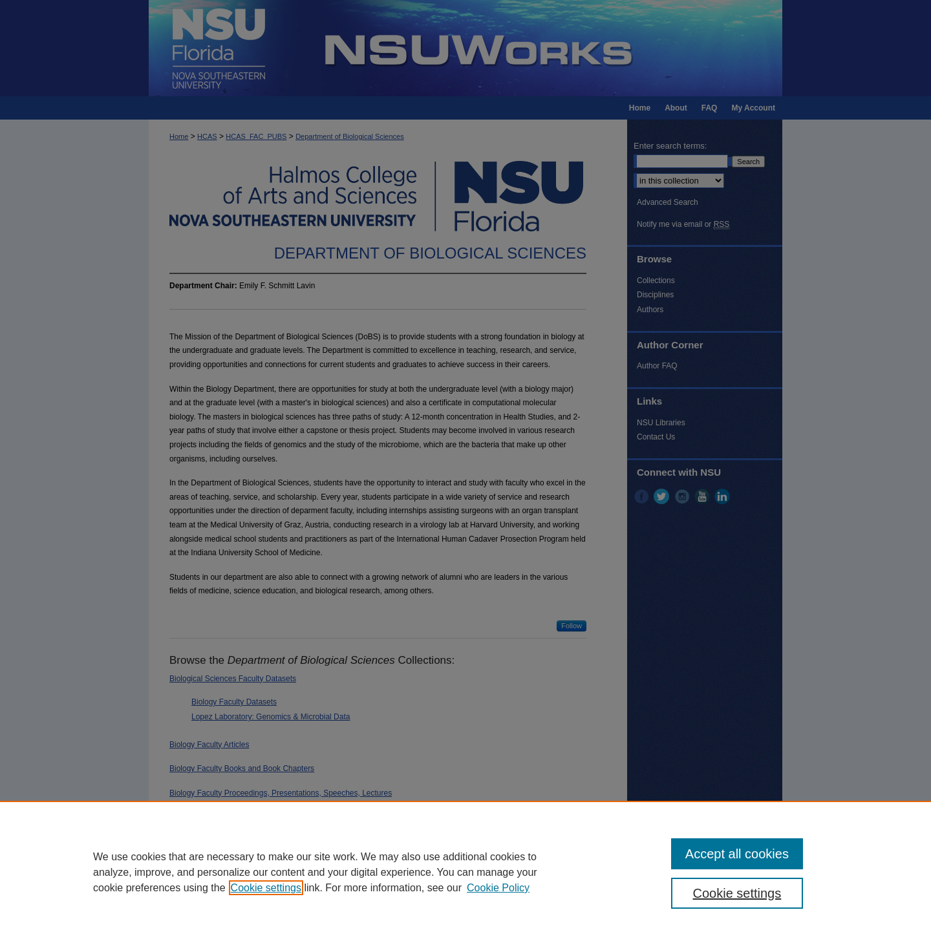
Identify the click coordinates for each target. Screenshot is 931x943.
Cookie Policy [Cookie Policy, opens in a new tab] (498, 887)
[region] (465, 872)
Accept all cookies (737, 854)
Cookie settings (266, 887)
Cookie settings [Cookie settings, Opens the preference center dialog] (737, 893)
